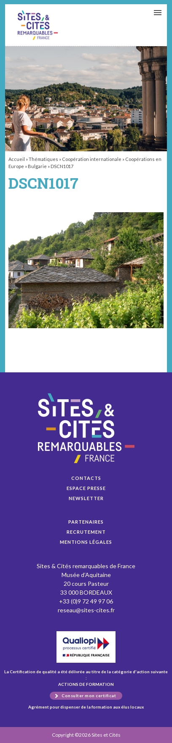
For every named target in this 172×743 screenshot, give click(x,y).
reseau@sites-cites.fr (86, 610)
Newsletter (86, 498)
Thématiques (43, 159)
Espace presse (86, 488)
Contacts (86, 478)
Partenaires (86, 521)
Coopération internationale (91, 159)
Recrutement (86, 532)
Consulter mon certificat (89, 695)
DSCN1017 (38, 25)
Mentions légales (86, 542)
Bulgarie (37, 166)
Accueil (16, 159)
